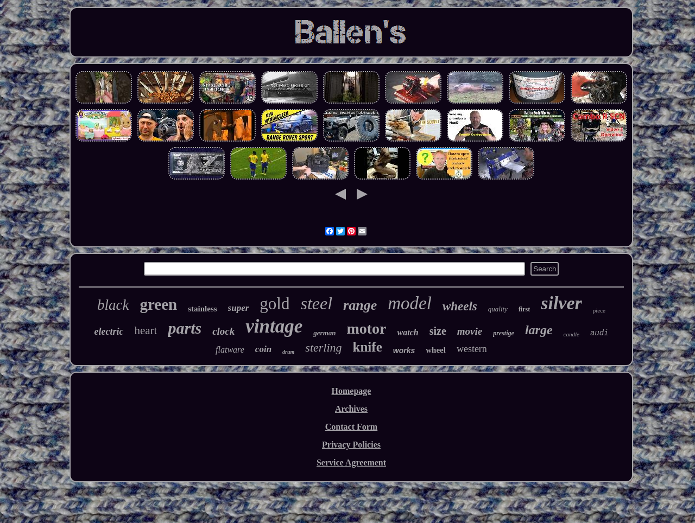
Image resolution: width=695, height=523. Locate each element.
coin (263, 349)
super (238, 308)
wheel (436, 350)
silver (561, 303)
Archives (351, 408)
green (159, 304)
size (437, 331)
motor (366, 328)
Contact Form (351, 426)
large (539, 330)
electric (109, 331)
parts (184, 328)
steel (316, 303)
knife (367, 347)
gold (274, 303)
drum (288, 352)
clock (223, 331)
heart (145, 330)
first (524, 309)
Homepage (351, 391)
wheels (460, 306)
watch (408, 332)
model (410, 303)
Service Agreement (351, 462)
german (324, 333)
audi (599, 333)
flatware (230, 349)
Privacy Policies (351, 444)
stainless (202, 308)
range (360, 305)
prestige (503, 333)
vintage (273, 326)
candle (571, 334)
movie (469, 331)
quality (498, 309)
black (113, 305)
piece (599, 310)
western (472, 348)
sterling (323, 347)
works (404, 350)
